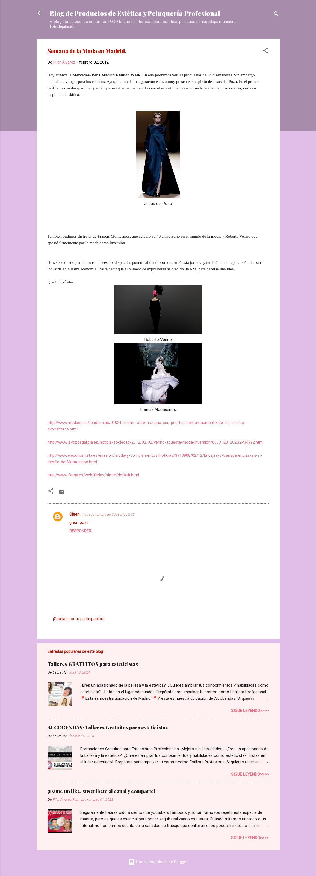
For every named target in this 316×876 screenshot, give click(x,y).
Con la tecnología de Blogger (158, 861)
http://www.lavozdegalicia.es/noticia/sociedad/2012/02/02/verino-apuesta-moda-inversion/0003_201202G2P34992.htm (155, 442)
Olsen (74, 514)
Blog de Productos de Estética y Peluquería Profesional (135, 13)
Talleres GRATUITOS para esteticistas (93, 664)
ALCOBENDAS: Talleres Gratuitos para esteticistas (108, 727)
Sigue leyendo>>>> (250, 710)
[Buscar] (276, 15)
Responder (80, 531)
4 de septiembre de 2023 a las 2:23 (108, 514)
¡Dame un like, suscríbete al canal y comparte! (101, 791)
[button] (265, 51)
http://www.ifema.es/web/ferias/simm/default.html (93, 475)
